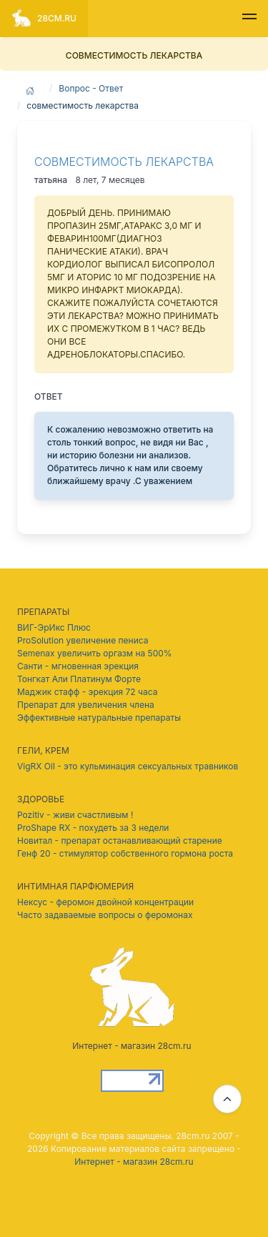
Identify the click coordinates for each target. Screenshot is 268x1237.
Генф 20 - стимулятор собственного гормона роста (125, 853)
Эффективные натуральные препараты (99, 717)
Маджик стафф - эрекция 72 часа (87, 691)
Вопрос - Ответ (91, 88)
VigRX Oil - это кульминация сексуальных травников (127, 766)
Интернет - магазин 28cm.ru (133, 1161)
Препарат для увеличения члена (85, 704)
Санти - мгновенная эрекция (78, 666)
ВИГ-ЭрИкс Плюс (54, 627)
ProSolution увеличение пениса (82, 640)
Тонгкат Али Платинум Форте (79, 679)
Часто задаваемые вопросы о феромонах (104, 915)
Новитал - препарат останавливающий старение (119, 840)
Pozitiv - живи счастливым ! (75, 814)
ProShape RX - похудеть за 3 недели (93, 827)
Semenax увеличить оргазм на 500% (94, 653)
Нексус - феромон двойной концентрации (105, 902)
